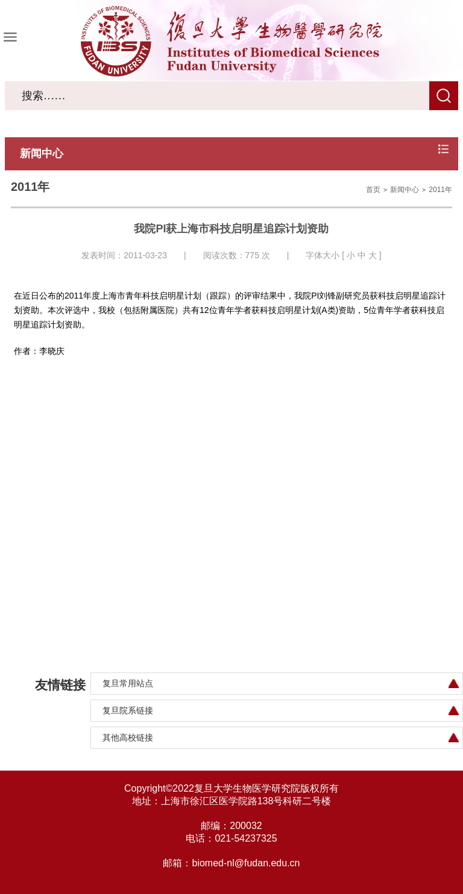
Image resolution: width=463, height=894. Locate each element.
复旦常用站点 (127, 683)
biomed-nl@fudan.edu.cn (246, 863)
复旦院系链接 (127, 710)
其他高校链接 (127, 737)
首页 (373, 189)
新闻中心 (404, 189)
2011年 (440, 189)
